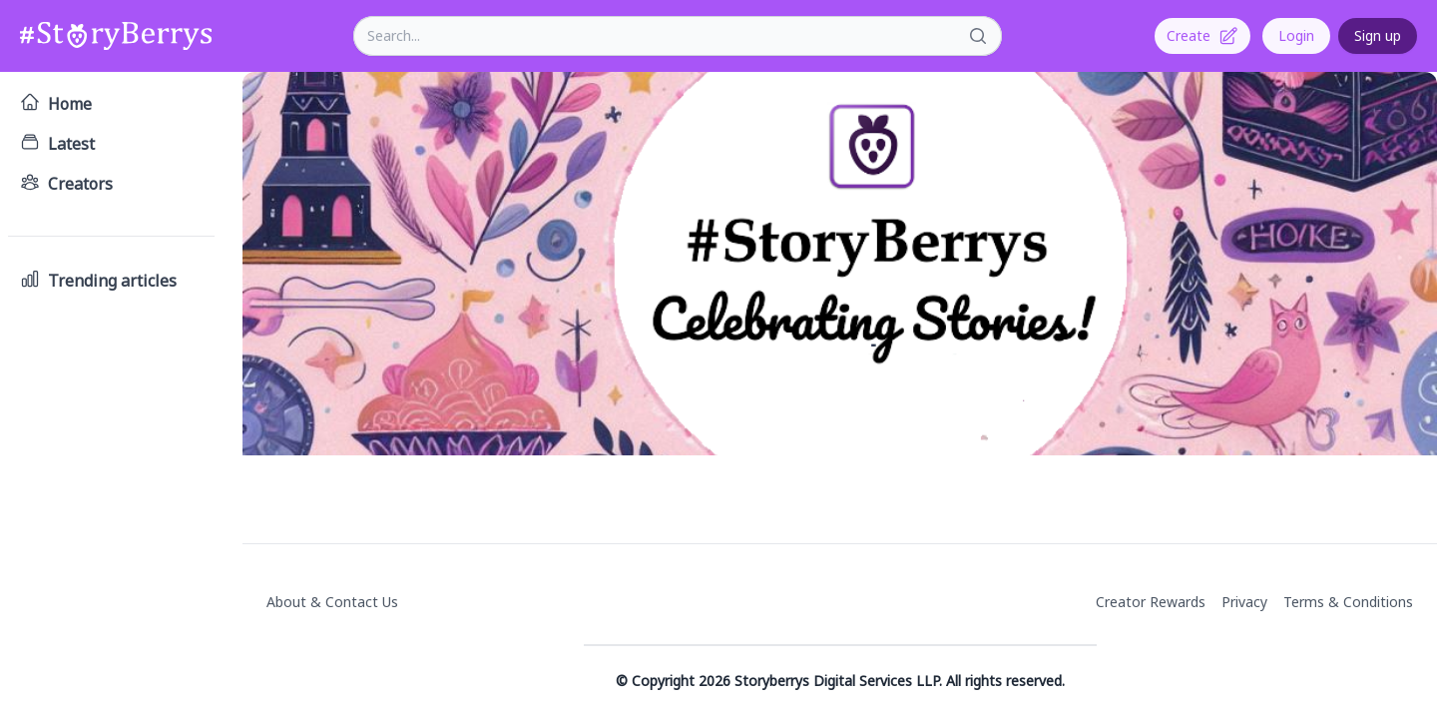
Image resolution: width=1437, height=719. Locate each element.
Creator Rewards (1150, 601)
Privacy (1244, 601)
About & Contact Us (332, 601)
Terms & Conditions (1348, 601)
